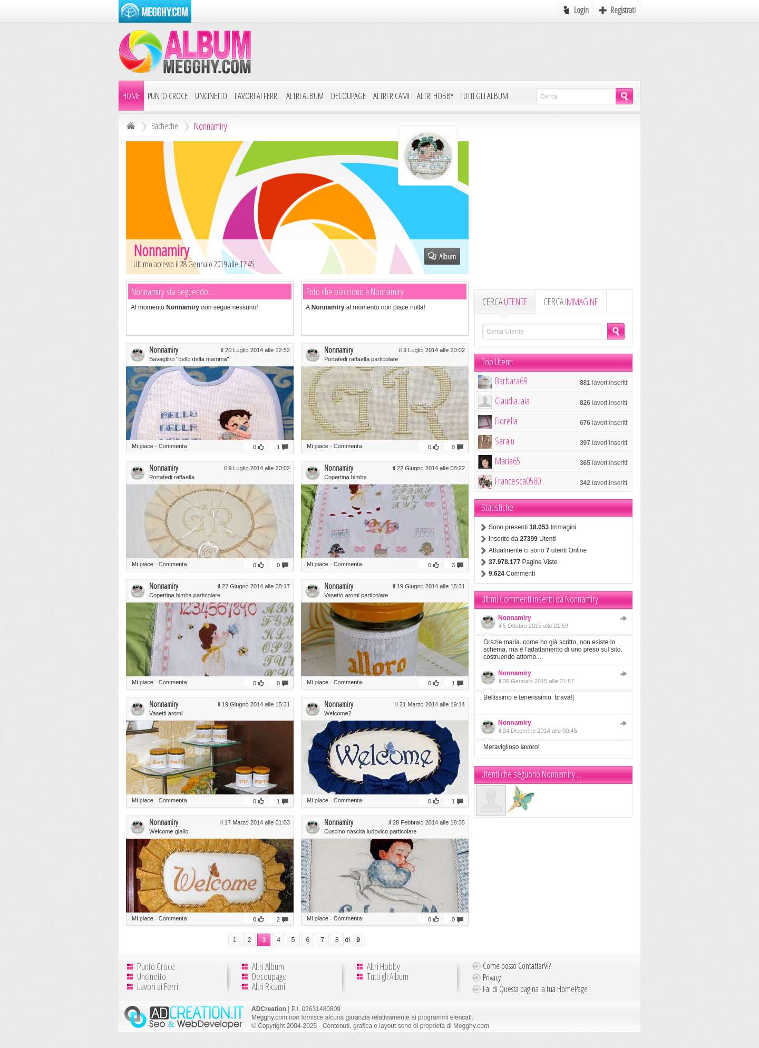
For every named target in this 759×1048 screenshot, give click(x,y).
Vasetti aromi (165, 713)
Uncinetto (211, 96)
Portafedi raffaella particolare (361, 359)
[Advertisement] (448, 51)
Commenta (173, 446)
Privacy (492, 977)
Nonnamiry (163, 349)
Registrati (623, 10)
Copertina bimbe (345, 477)
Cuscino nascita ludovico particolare (370, 831)
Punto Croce (168, 96)
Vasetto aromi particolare (356, 595)
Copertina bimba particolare (184, 595)
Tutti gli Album (484, 96)
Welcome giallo (168, 831)
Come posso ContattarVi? (517, 966)
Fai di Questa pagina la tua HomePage (535, 989)
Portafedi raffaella (171, 477)
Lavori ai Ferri (257, 96)
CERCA (505, 301)
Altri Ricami (391, 96)
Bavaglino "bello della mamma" (189, 359)
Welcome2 (338, 713)
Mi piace (142, 446)
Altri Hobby (435, 96)
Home (131, 96)
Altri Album (305, 96)
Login (581, 10)
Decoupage (348, 96)
